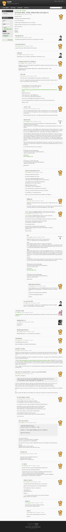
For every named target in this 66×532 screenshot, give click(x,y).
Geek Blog (13, 7)
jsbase (19, 350)
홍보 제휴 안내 (10, 40)
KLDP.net (26, 7)
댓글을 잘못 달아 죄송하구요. (34, 284)
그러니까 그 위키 (26, 107)
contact (59, 1)
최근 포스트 (6, 13)
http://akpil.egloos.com (28, 156)
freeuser (19, 340)
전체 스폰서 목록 (28, 527)
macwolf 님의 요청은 (28, 301)
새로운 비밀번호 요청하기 (8, 29)
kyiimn (20, 322)
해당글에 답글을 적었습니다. (23, 330)
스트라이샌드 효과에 (19, 311)
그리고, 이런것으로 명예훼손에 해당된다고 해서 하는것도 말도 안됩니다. (40, 212)
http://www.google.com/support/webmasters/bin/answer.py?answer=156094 (34, 360)
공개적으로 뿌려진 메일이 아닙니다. (32, 171)
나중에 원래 (19, 53)
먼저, (28, 235)
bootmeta (19, 373)
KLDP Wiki (19, 7)
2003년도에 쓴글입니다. (20, 44)
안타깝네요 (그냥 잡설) (20, 349)
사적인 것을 (22, 74)
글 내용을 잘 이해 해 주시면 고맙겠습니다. (27, 61)
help (62, 1)
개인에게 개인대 (26, 120)
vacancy (24, 453)
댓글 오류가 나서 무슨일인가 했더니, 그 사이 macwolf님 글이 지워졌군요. (31, 372)
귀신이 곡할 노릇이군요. (24, 421)
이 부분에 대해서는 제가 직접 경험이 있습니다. (31, 86)
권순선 (19, 37)
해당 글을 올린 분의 (19, 36)
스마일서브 (36, 525)
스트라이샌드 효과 (18, 314)
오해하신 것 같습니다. (28, 480)
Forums (17, 10)
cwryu (24, 76)
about (55, 1)
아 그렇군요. (24, 464)
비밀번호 (4, 24)
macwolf (18, 14)
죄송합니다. (27, 501)
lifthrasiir (19, 312)
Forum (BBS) (6, 7)
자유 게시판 (24, 10)
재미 (20, 10)
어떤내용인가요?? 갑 (21, 320)
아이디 (4, 20)
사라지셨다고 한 (23, 452)
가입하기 (5, 27)
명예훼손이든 (29, 199)
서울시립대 (36, 523)
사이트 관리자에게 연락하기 (36, 527)
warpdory (27, 121)
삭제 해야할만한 (18, 338)
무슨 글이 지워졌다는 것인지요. (23, 397)
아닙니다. (29, 510)
